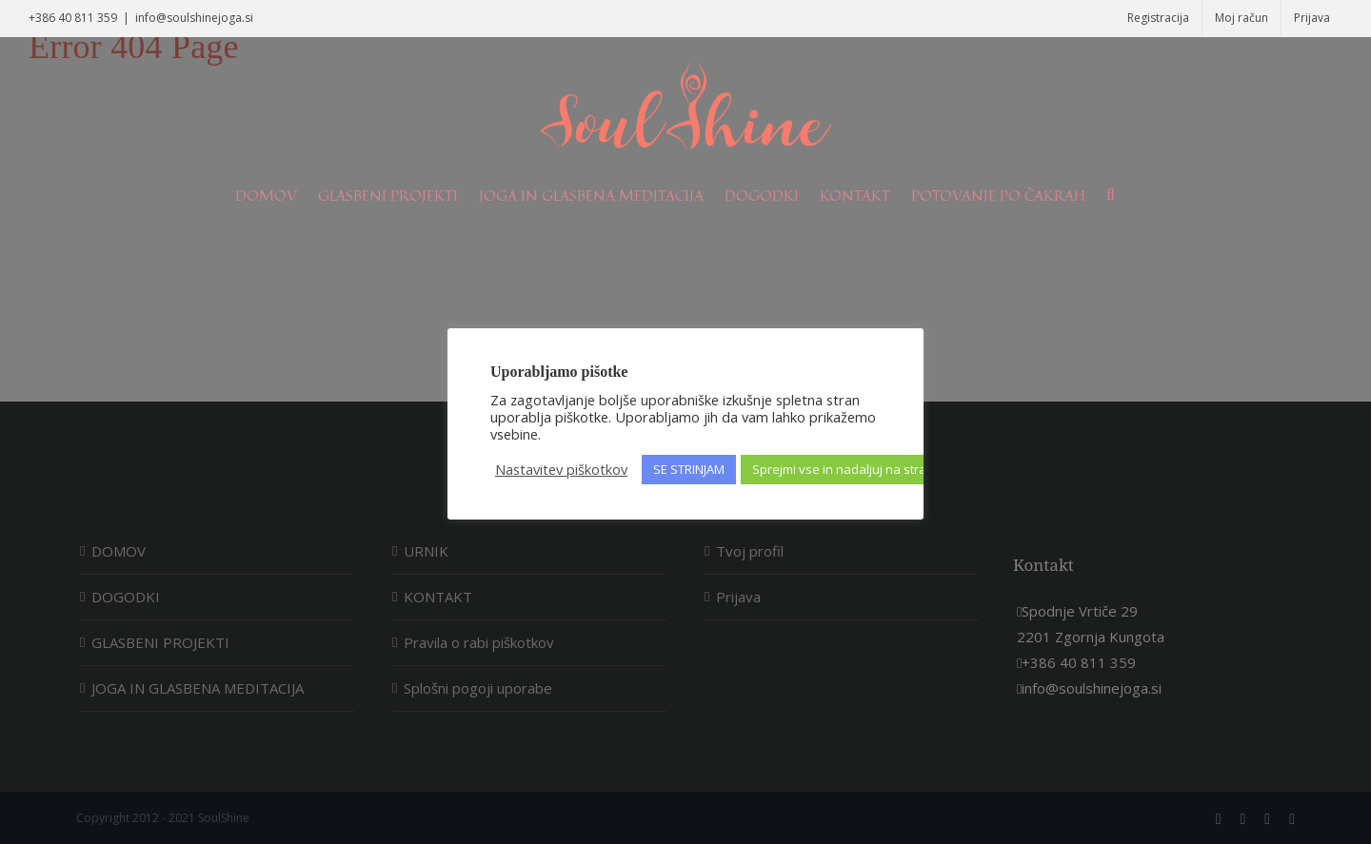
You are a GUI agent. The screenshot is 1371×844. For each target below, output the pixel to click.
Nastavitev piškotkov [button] (561, 469)
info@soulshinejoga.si (194, 18)
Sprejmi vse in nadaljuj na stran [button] (843, 469)
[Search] (1110, 195)
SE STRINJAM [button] (689, 469)
